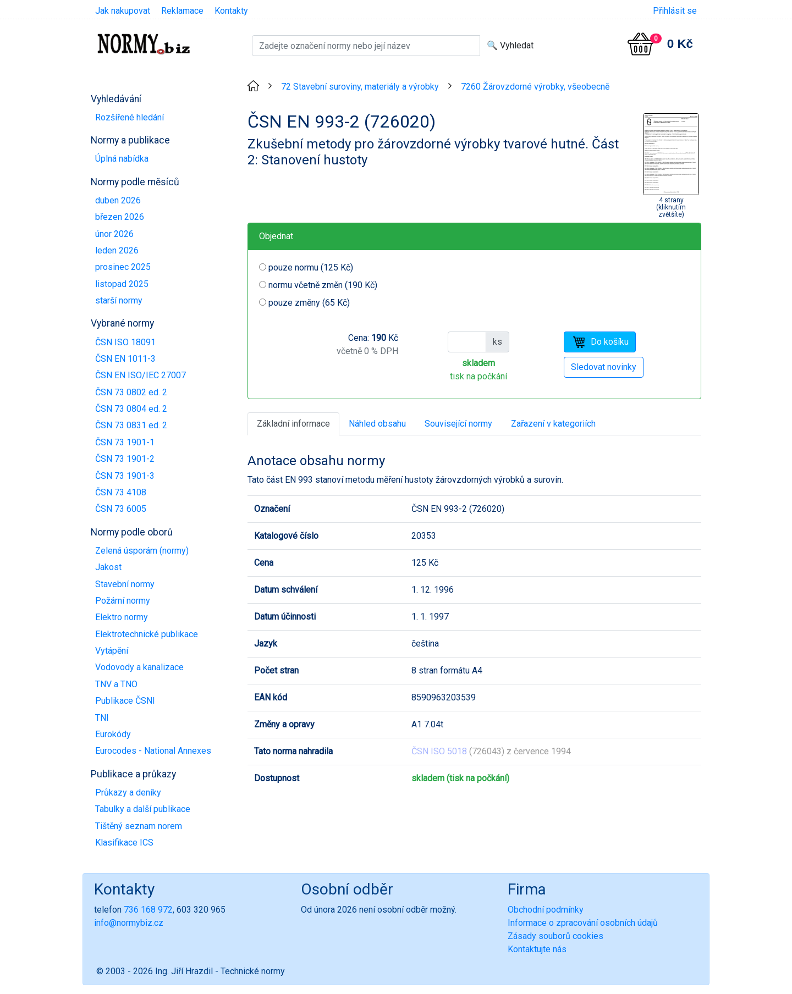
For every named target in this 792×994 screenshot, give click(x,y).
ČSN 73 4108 (120, 492)
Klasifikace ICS (124, 842)
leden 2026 (117, 250)
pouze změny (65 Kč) (309, 302)
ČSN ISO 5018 (439, 751)
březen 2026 (119, 217)
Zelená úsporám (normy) (142, 550)
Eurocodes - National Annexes (153, 751)
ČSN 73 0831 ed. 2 (131, 425)
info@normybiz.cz (128, 923)
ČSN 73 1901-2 (125, 459)
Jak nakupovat (122, 10)
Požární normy (122, 600)
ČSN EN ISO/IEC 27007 (140, 375)
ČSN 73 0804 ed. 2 (131, 409)
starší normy (118, 300)
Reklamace (182, 10)
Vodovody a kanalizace (139, 667)
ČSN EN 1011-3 (125, 359)
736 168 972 (148, 909)
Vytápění (111, 650)
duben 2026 (118, 200)
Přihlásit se (675, 10)
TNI (102, 718)
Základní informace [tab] (293, 423)
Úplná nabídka (121, 158)
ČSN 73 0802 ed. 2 (131, 392)
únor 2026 (114, 234)
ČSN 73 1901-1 (125, 442)
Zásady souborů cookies (555, 936)
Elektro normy (121, 617)
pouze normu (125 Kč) (310, 267)
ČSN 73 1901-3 (125, 476)
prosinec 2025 (123, 267)
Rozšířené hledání (129, 117)
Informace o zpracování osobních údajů (583, 923)
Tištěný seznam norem (138, 826)
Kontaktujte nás (537, 949)
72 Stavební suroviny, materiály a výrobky (360, 86)
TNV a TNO (116, 684)
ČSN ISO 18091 (125, 342)
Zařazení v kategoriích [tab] (553, 423)
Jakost (108, 567)
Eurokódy (113, 734)
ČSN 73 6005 (120, 509)
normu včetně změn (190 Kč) (322, 285)
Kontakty (231, 10)
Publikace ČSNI (125, 700)
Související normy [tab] (458, 423)
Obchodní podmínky (546, 909)
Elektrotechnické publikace (146, 634)
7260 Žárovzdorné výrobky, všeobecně (535, 86)
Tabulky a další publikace (142, 809)
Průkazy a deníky (128, 792)
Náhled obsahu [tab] (377, 423)
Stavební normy (125, 584)
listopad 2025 (121, 284)
